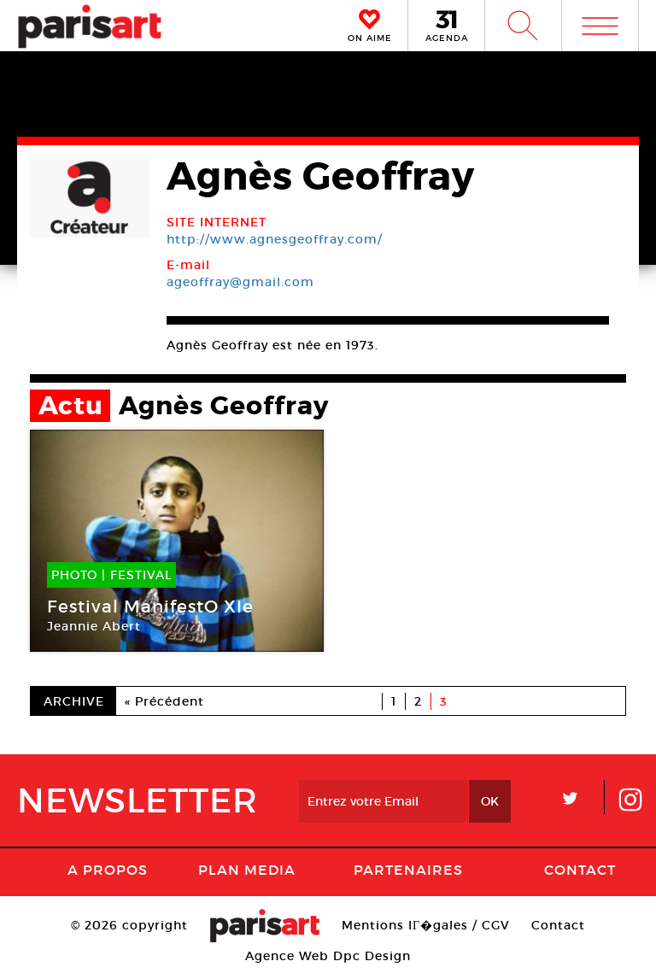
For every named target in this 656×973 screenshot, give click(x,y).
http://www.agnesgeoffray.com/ (275, 239)
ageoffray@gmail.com (240, 282)
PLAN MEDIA (247, 869)
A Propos (107, 869)
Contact (580, 869)
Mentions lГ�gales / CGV (426, 925)
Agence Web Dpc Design (328, 956)
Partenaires (408, 869)
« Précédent (164, 701)
